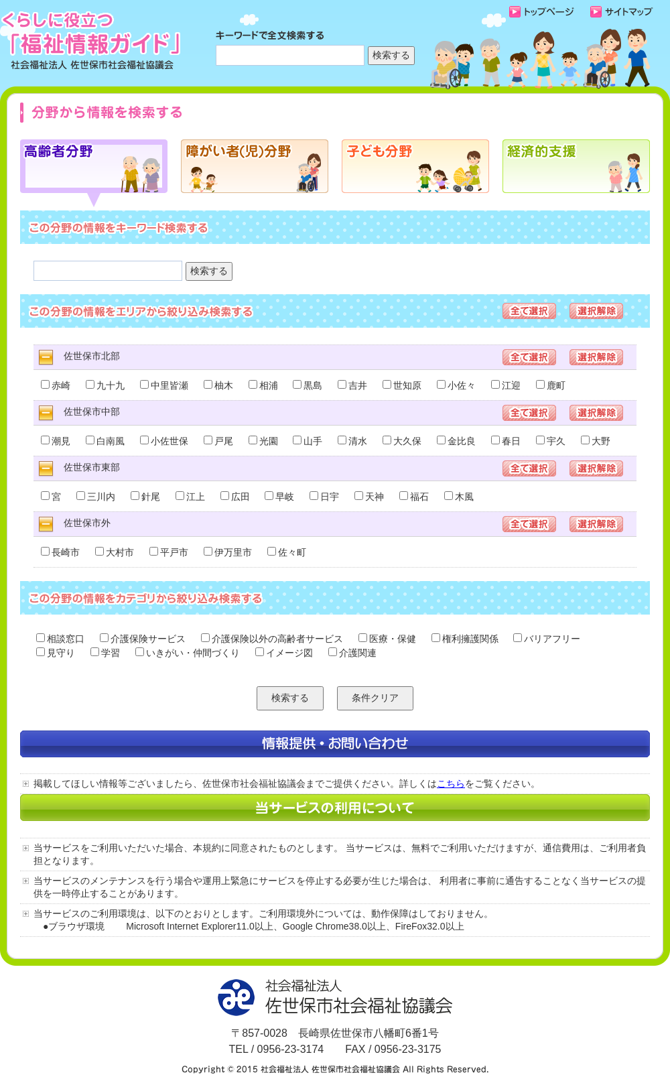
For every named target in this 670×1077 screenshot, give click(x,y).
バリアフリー (546, 638)
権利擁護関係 (464, 638)
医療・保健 (387, 638)
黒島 (307, 385)
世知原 (402, 385)
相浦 (263, 385)
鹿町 (550, 385)
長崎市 (60, 552)
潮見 (55, 441)
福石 (414, 496)
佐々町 (286, 552)
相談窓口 (60, 638)
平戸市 (168, 552)
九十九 (105, 385)
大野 (595, 441)
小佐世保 (164, 441)
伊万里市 (228, 552)
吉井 (352, 385)
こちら (451, 783)
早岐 (279, 496)
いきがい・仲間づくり (187, 652)
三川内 (95, 496)
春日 (506, 441)
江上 (190, 496)
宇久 (550, 441)
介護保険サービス (143, 638)
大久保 (402, 441)
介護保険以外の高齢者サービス (272, 638)
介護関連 (352, 652)
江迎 (506, 385)
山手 (307, 441)
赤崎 (55, 385)
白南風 (105, 441)
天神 (369, 496)
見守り (55, 652)
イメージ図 (284, 652)
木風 (459, 496)
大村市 (114, 552)
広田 (235, 496)
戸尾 (218, 441)
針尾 (145, 496)
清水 (352, 441)
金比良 (456, 441)
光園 (263, 441)
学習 (105, 652)
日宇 (324, 496)
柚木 (218, 385)
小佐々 (456, 385)
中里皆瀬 (164, 385)
